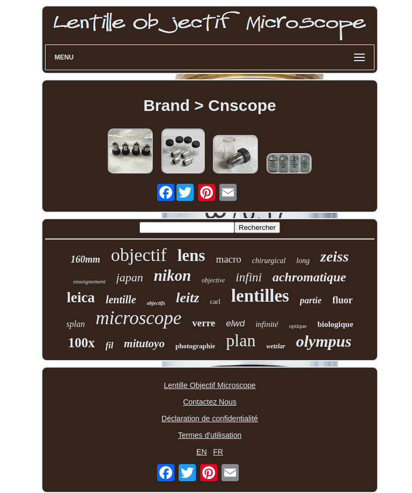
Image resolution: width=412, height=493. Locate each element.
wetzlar (275, 346)
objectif (139, 255)
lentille (121, 299)
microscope (138, 318)
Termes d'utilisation (210, 435)
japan (129, 277)
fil (109, 345)
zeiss (334, 256)
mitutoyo (144, 343)
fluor (343, 300)
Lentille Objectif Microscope (209, 385)
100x (81, 342)
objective (213, 280)
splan (76, 323)
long (303, 261)
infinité (266, 324)
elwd (235, 323)
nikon (172, 275)
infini (249, 277)
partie (311, 300)
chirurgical (268, 261)
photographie (195, 346)
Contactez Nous (210, 402)
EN (201, 451)
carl (215, 301)
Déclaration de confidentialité (209, 418)
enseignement (89, 281)
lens (191, 255)
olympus (323, 341)
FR (218, 451)
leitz (187, 297)
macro (228, 259)
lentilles (260, 295)
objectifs (156, 303)
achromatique (309, 277)
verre (203, 322)
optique (298, 326)
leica (80, 297)
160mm (85, 259)
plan (240, 340)
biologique (336, 324)
